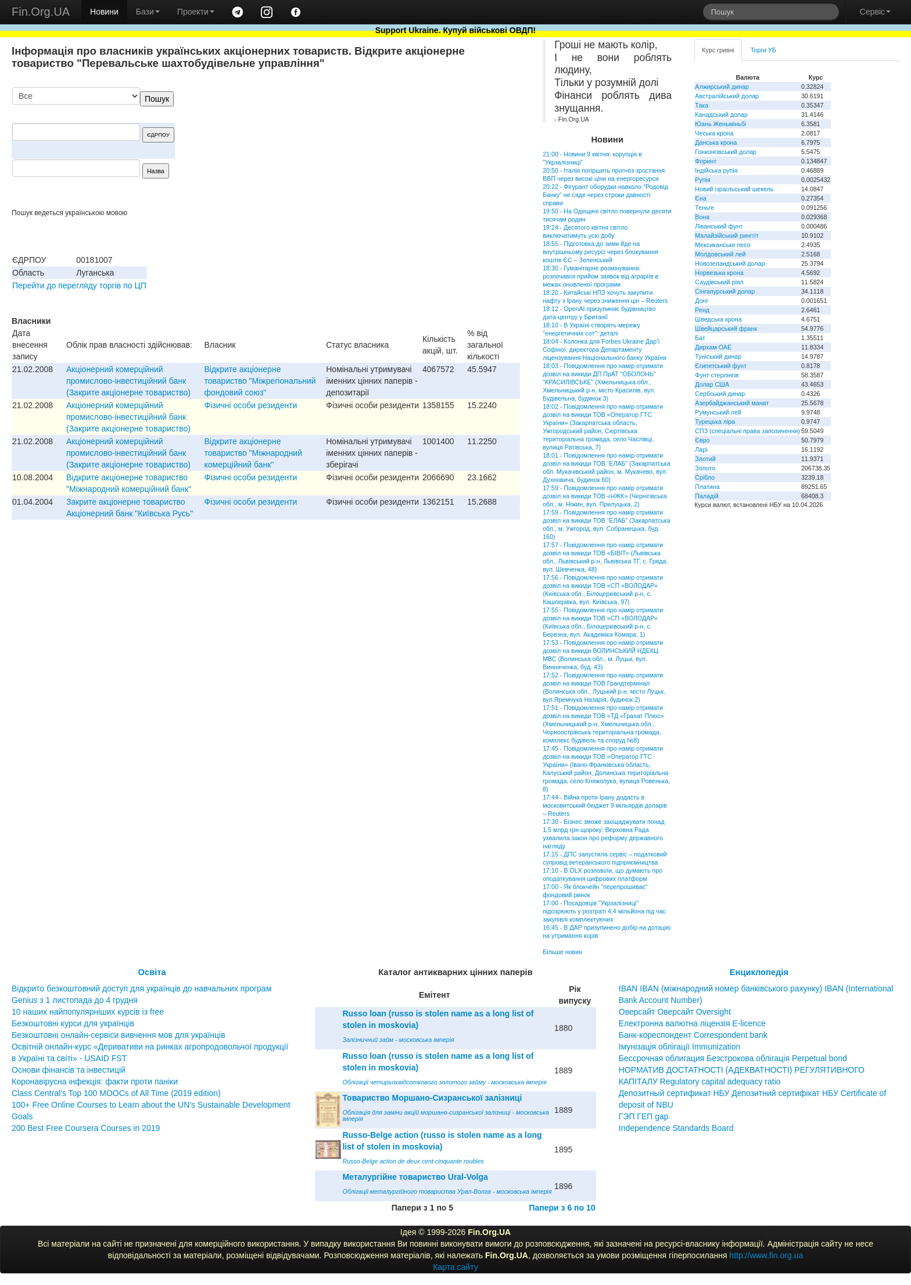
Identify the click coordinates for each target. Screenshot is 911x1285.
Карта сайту (455, 1267)
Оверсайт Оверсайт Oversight (675, 1011)
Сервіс (875, 11)
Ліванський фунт (719, 226)
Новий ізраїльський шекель (734, 188)
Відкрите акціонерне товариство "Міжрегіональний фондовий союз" (260, 381)
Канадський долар (721, 114)
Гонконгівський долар (725, 151)
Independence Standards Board (676, 1128)
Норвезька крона (719, 272)
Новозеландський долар (730, 263)
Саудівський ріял (719, 282)
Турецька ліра (715, 421)
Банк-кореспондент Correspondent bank (693, 1035)
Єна (700, 198)
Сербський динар (720, 393)
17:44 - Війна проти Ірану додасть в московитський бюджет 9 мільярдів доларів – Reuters (605, 805)
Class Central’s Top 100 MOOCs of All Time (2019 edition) (116, 1093)
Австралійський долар (727, 95)
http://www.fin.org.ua (766, 1255)
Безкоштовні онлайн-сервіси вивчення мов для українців (118, 1035)
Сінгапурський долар (725, 291)
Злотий (705, 458)
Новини (104, 11)
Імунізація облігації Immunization (680, 1046)
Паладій (706, 495)
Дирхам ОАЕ (713, 347)
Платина (707, 486)
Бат (700, 337)
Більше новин (562, 951)
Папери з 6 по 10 (562, 1207)
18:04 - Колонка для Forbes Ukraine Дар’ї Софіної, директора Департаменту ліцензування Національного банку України (604, 349)
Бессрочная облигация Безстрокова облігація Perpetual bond (733, 1058)
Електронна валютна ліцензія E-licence (692, 1023)
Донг (701, 300)
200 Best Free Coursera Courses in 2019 (86, 1128)
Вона (702, 216)
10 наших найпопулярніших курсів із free (88, 1011)
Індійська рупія (716, 170)
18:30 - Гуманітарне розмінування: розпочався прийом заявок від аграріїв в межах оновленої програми (600, 276)
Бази (148, 11)
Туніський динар (718, 356)
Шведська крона (718, 319)
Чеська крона (714, 133)
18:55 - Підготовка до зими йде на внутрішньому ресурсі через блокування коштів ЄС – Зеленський (600, 251)
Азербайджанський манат (732, 402)
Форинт (705, 161)
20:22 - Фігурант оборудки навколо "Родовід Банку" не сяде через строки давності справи (605, 194)
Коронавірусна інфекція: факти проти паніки (95, 1081)
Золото (705, 468)
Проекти (195, 11)
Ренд (702, 309)
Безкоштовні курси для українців (73, 1023)
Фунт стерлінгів (716, 375)
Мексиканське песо (722, 244)
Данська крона (716, 142)
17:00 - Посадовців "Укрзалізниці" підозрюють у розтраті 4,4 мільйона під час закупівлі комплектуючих (604, 911)
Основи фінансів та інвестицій (68, 1070)
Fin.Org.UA (41, 11)
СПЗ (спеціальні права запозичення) (747, 430)
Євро (702, 440)
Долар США (712, 384)
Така (701, 105)
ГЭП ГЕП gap (644, 1116)
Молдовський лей (720, 254)
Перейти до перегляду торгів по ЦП (79, 285)
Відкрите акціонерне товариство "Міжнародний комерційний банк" (254, 453)
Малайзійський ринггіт (726, 235)
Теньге (704, 207)
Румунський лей (718, 412)
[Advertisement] (433, 147)
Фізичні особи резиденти (251, 405)
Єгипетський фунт (721, 365)
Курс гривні (718, 50)
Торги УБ (763, 50)
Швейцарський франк (726, 328)
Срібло (705, 477)
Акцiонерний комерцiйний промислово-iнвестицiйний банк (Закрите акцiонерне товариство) (128, 381)
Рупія (702, 179)
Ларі (701, 449)
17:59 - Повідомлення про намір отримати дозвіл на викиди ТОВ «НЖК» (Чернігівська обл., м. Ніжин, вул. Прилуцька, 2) (604, 496)
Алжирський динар (722, 86)
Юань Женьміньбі (720, 123)
